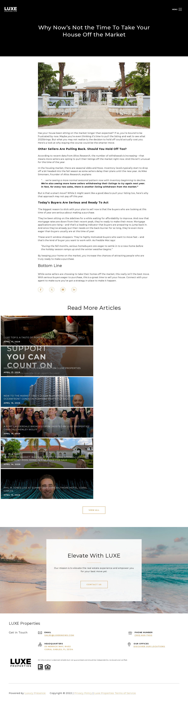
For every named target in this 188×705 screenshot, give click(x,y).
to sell (90, 209)
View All (94, 510)
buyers (55, 231)
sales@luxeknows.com (59, 635)
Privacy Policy (83, 693)
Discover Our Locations (149, 646)
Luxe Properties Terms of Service (115, 693)
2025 (41, 139)
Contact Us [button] (94, 584)
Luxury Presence (35, 693)
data (64, 156)
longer (91, 133)
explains (86, 174)
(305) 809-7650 (143, 635)
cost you (138, 139)
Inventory (109, 168)
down (63, 221)
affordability (112, 218)
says (112, 240)
